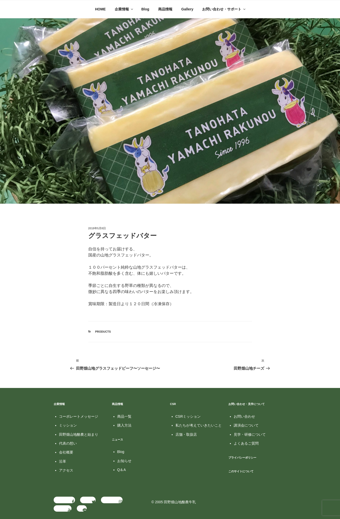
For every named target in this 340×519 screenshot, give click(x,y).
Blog (145, 9)
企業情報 (124, 9)
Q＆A (121, 470)
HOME (100, 9)
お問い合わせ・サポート (224, 9)
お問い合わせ (244, 416)
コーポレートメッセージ (78, 416)
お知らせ (124, 461)
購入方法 (124, 425)
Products (103, 331)
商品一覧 (124, 416)
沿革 (62, 461)
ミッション (68, 425)
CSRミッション (188, 416)
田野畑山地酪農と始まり (78, 434)
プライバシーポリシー (242, 457)
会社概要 (66, 452)
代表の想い (68, 443)
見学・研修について (250, 434)
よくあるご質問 (246, 443)
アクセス (66, 470)
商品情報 (165, 9)
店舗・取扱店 (186, 434)
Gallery (187, 9)
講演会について (246, 425)
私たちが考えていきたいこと (198, 425)
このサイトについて (241, 471)
